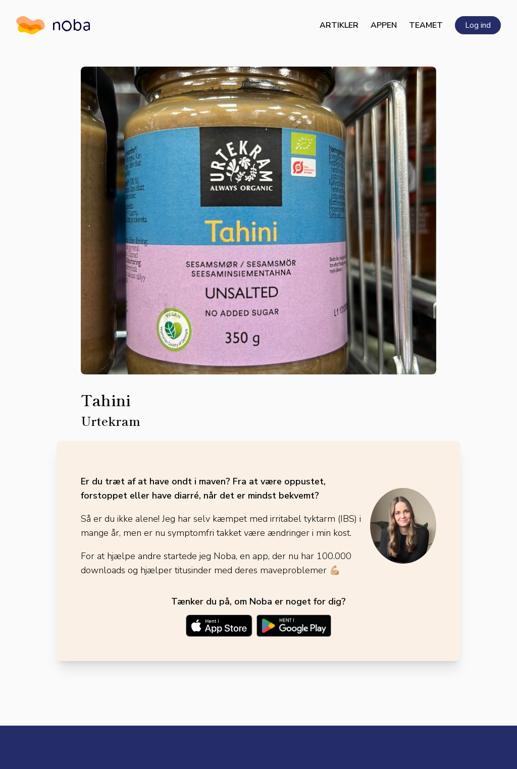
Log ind (478, 25)
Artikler (339, 25)
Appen (384, 25)
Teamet (426, 25)
